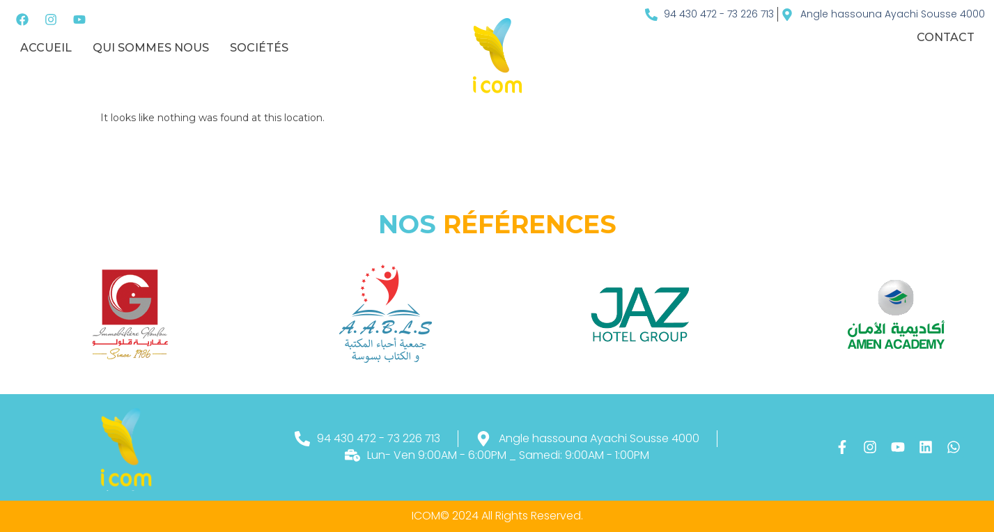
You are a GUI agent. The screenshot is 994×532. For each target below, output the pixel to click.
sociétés (259, 47)
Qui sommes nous (151, 47)
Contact (945, 37)
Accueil (46, 47)
